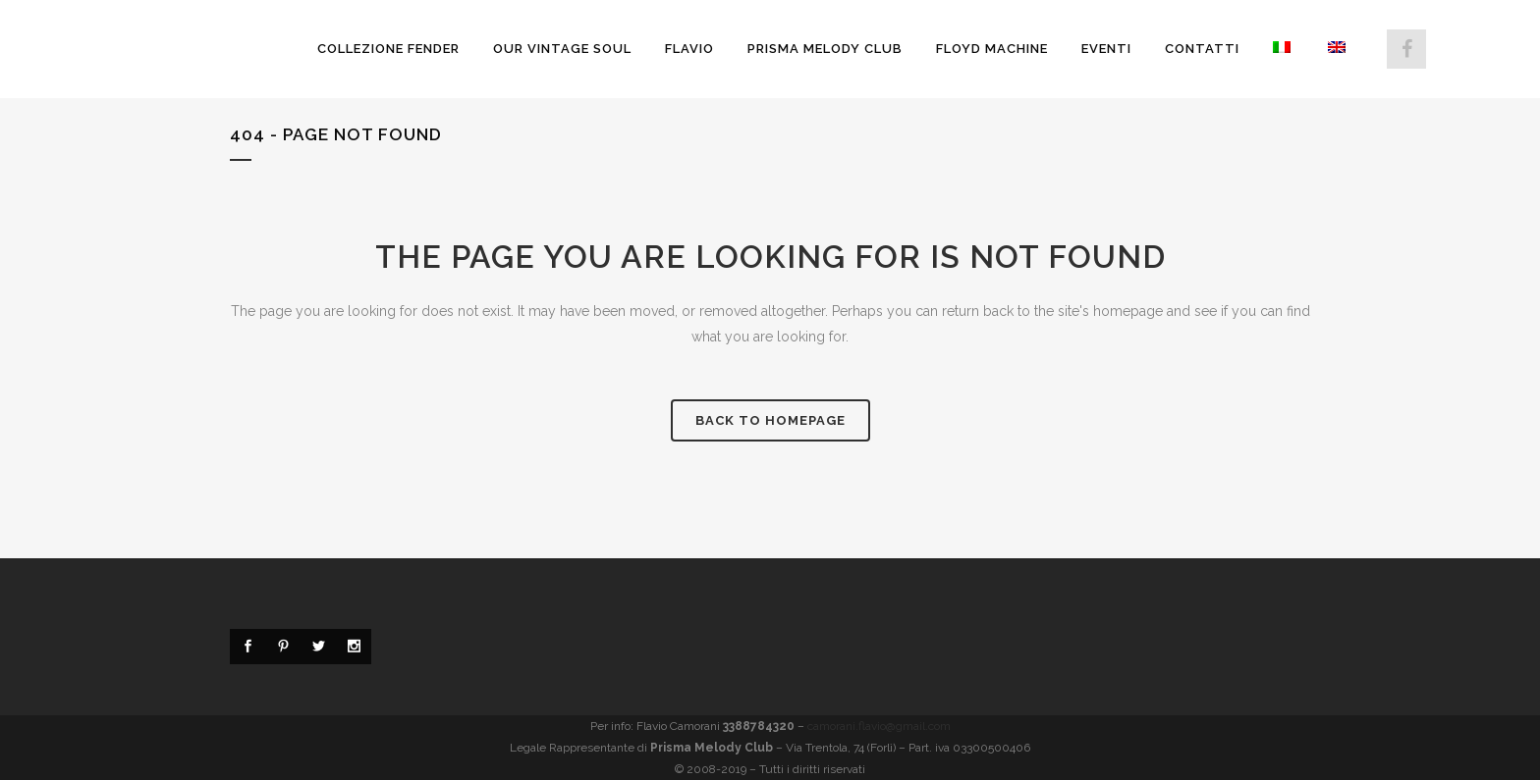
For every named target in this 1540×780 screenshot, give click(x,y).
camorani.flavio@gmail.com (879, 726)
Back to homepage (770, 420)
